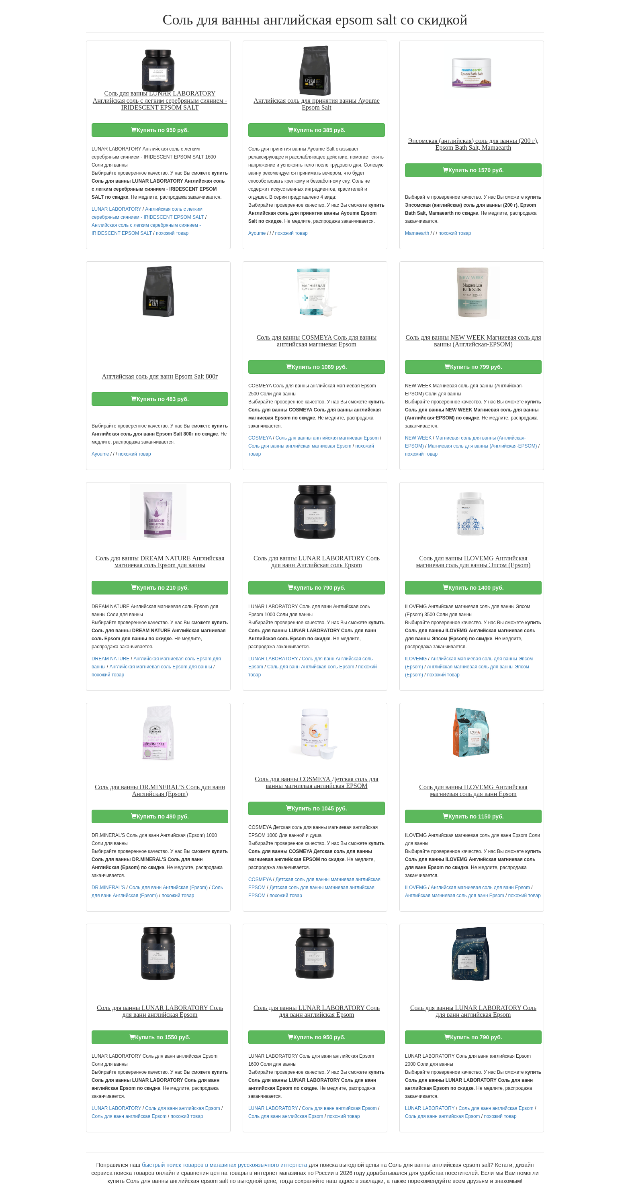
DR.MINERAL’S (108, 887)
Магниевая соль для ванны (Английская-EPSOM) (482, 446)
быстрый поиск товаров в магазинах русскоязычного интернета (224, 1165)
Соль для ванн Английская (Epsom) (168, 887)
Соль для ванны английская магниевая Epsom (327, 438)
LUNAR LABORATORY (116, 209)
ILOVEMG (416, 659)
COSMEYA (260, 438)
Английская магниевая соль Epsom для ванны (160, 667)
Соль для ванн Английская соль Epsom (310, 667)
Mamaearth (417, 233)
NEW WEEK (418, 438)
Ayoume (257, 233)
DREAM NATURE (110, 659)
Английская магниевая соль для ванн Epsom (480, 887)
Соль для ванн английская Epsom (182, 1108)
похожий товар (172, 233)
